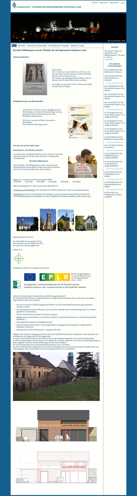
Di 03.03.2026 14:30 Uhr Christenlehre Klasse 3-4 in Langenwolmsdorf (114, 123)
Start (14, 45)
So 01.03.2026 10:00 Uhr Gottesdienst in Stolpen (113, 71)
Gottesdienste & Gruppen (59, 45)
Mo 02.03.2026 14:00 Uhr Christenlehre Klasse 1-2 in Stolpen (114, 88)
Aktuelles (21, 45)
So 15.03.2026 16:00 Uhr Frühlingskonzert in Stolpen (113, 174)
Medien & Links (77, 45)
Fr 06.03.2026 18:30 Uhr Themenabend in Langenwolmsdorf (113, 164)
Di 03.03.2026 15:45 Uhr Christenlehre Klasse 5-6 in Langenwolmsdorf (114, 131)
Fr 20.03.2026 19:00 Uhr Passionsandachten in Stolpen (113, 184)
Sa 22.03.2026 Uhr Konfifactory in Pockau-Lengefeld (113, 195)
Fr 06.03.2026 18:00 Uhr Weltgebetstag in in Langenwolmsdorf (113, 156)
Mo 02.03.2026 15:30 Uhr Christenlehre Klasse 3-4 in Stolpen (114, 96)
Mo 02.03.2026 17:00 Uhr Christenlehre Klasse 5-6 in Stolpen (114, 104)
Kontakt (95, 3)
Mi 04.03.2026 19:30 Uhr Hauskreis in (113, 146)
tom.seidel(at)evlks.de (80, 190)
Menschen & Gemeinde (37, 45)
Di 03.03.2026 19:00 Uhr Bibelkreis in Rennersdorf (114, 138)
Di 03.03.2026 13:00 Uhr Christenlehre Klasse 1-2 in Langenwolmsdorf (114, 115)
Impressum (103, 3)
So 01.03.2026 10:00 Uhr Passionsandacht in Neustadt (113, 78)
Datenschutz (114, 3)
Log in (123, 3)
